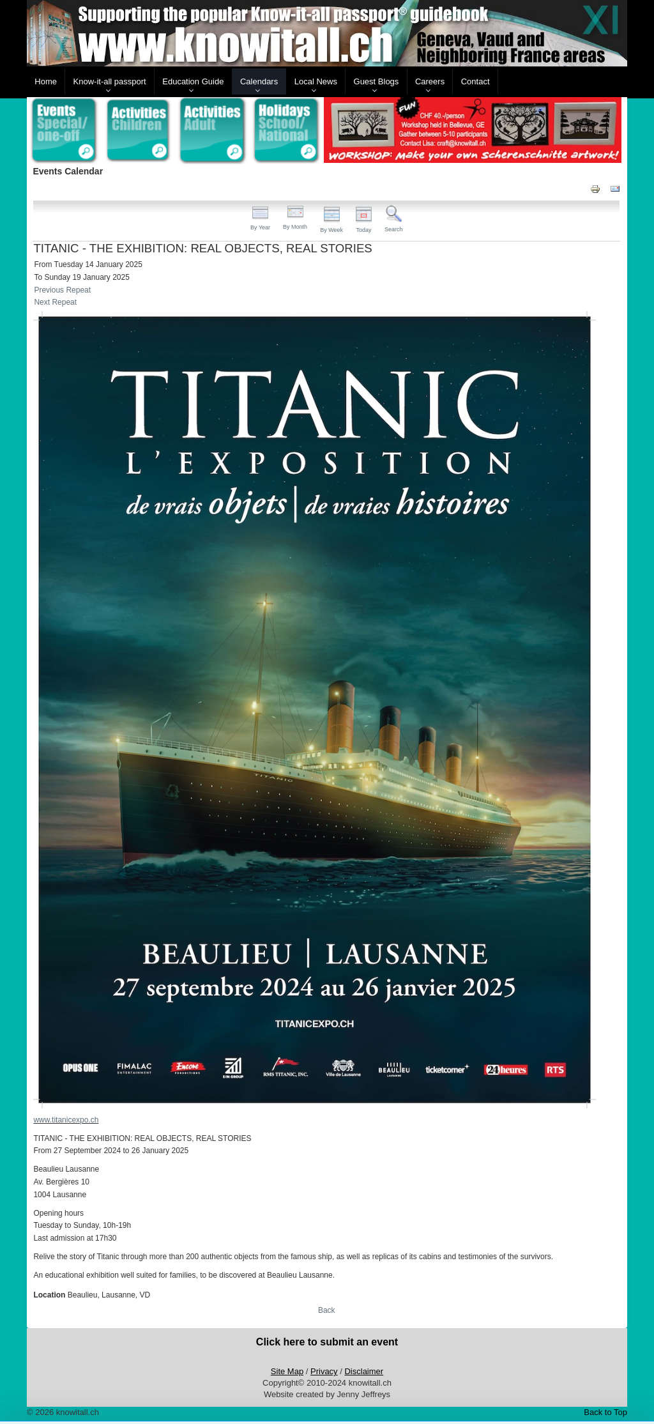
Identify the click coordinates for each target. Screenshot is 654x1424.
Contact (475, 81)
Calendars (259, 81)
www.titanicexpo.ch (65, 1119)
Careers (430, 81)
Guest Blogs (376, 81)
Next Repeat (55, 302)
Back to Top (605, 1412)
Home (45, 81)
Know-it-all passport (109, 81)
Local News (315, 81)
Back (326, 1310)
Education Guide (193, 81)
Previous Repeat (62, 290)
